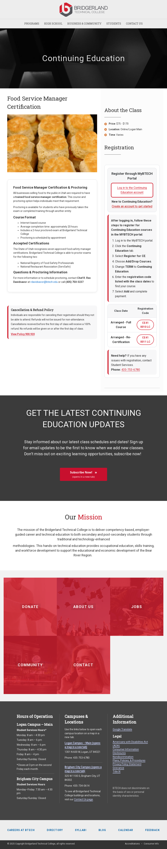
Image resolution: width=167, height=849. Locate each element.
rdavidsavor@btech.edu (44, 281)
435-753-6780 (130, 369)
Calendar (125, 830)
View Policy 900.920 (23, 334)
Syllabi (80, 830)
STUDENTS (113, 23)
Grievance (118, 767)
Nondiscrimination (123, 756)
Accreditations (132, 843)
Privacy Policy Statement (127, 764)
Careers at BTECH (21, 830)
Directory (55, 830)
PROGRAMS (31, 23)
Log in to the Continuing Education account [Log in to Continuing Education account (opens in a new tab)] (135, 192)
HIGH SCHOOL (53, 23)
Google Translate (122, 729)
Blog (102, 830)
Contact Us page (83, 799)
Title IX (117, 771)
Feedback (152, 830)
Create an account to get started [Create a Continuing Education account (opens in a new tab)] (132, 206)
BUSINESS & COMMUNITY (84, 23)
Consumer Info (151, 843)
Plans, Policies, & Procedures (129, 760)
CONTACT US (134, 23)
